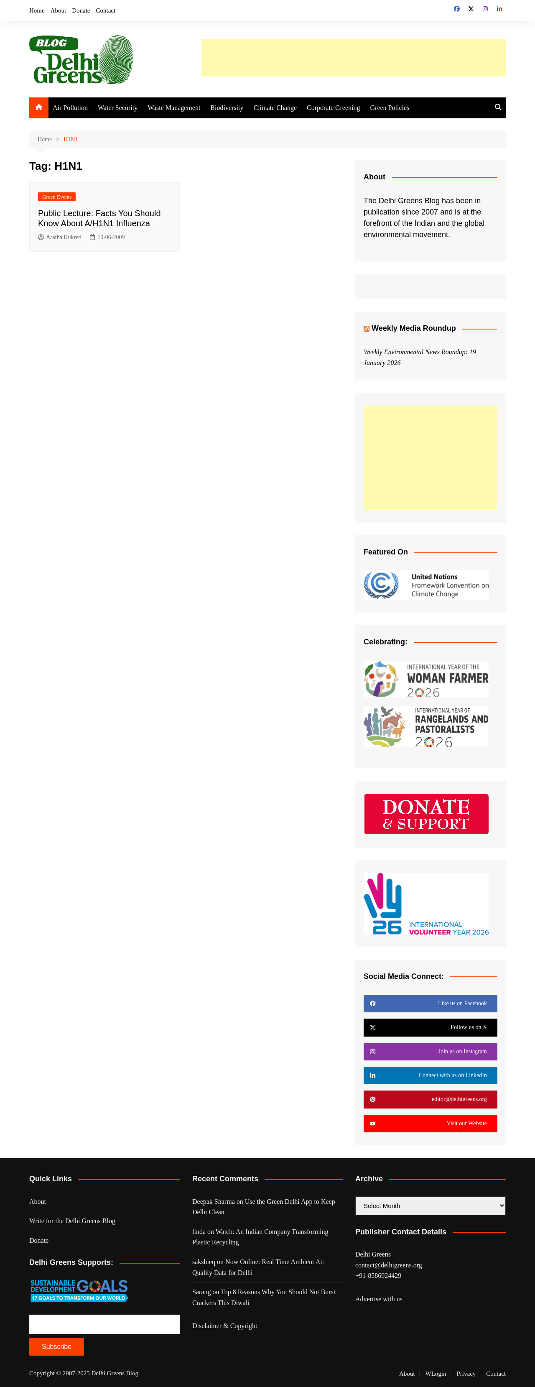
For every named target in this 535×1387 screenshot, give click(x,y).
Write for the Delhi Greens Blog (72, 1220)
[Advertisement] (353, 58)
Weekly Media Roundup (414, 328)
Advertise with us (379, 1299)
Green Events (56, 197)
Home (37, 10)
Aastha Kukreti (60, 237)
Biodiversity (226, 107)
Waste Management (174, 107)
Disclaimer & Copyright (224, 1325)
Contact (106, 10)
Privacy (466, 1373)
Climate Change (275, 107)
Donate (81, 10)
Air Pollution (70, 107)
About (58, 10)
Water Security (118, 107)
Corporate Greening (333, 107)
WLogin (435, 1373)
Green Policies (390, 107)
